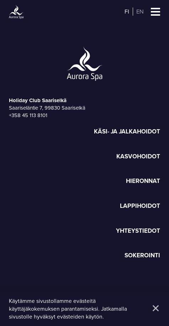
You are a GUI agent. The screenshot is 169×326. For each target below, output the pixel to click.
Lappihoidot (140, 206)
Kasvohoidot (138, 156)
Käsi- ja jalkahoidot (127, 131)
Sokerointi (142, 255)
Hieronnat (143, 181)
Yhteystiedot (138, 231)
